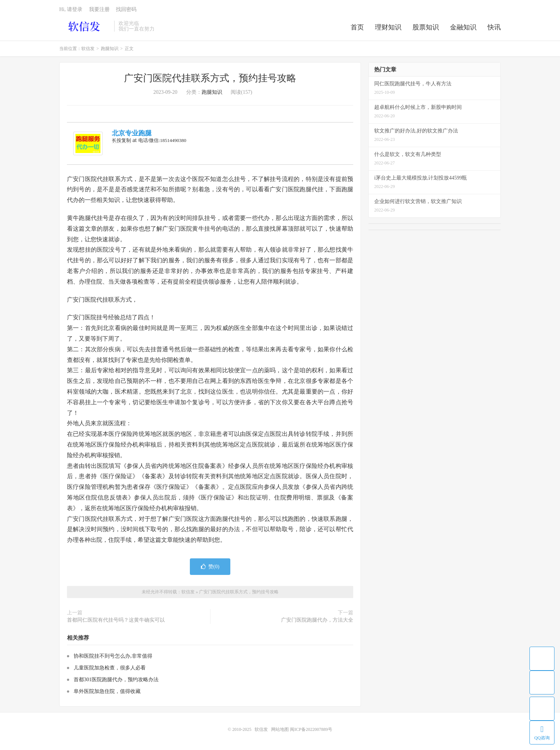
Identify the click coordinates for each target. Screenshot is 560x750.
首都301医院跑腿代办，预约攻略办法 (116, 679)
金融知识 (463, 27)
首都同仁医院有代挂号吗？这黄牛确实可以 (116, 620)
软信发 (84, 26)
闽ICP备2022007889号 (311, 729)
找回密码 (126, 9)
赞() (210, 566)
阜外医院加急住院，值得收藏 (107, 691)
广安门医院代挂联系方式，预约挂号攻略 (210, 78)
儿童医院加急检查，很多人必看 (110, 668)
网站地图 (280, 729)
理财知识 (388, 27)
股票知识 (425, 27)
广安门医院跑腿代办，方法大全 (317, 620)
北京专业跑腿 (132, 133)
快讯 (494, 27)
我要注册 (99, 9)
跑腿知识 (109, 48)
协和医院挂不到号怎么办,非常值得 (113, 656)
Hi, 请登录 (70, 9)
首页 (357, 27)
